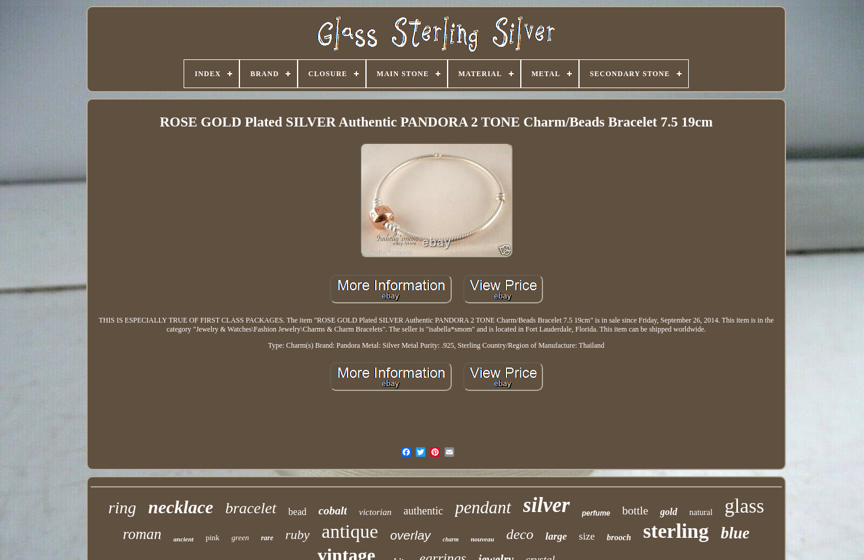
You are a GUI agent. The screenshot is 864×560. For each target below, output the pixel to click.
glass (744, 506)
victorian (375, 512)
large (556, 536)
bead (298, 512)
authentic (423, 511)
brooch (619, 537)
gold (668, 512)
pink (213, 537)
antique (350, 531)
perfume (596, 513)
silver (546, 505)
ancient (183, 539)
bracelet (250, 508)
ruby (298, 534)
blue (735, 533)
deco (519, 534)
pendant (483, 507)
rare (267, 538)
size (587, 536)
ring (122, 507)
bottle (635, 510)
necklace (180, 507)
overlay (410, 535)
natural (701, 512)
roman (142, 534)
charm (451, 539)
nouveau (482, 539)
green (240, 537)
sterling (676, 531)
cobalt (333, 510)
